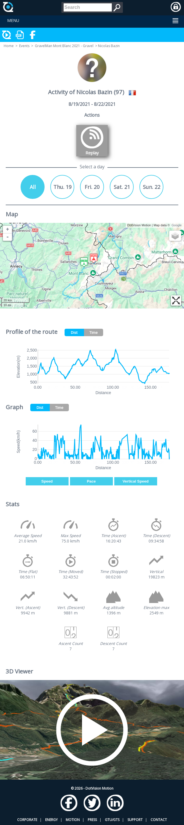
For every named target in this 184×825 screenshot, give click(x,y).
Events (24, 45)
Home (9, 45)
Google (177, 225)
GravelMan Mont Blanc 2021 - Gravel (64, 45)
